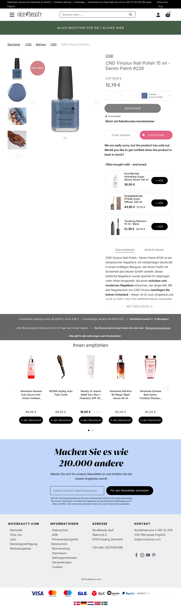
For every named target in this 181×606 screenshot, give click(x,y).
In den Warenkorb (31, 420)
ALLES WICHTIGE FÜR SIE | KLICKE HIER (90, 28)
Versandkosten (61, 562)
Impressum (59, 553)
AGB (55, 534)
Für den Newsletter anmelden (130, 490)
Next (17, 154)
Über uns (16, 534)
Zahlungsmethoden (64, 557)
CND (28, 44)
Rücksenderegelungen (158, 328)
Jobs (13, 539)
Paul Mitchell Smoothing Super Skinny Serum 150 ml (136, 176)
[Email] (77, 490)
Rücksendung (61, 548)
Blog (161, 6)
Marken (41, 44)
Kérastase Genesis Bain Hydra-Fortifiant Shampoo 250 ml (151, 395)
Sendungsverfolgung (23, 544)
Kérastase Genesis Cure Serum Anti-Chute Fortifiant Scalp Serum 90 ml (31, 395)
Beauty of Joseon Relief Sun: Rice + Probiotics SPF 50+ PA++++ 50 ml (91, 395)
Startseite (13, 44)
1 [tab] (89, 430)
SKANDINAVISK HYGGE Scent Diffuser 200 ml (133, 199)
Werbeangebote (20, 548)
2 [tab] (92, 430)
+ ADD (159, 180)
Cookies (57, 567)
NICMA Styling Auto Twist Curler (60, 393)
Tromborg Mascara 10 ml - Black (135, 222)
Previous (19, 52)
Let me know (156, 135)
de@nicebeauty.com (147, 539)
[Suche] (98, 14)
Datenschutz (162, 2)
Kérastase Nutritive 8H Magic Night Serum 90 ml (121, 395)
